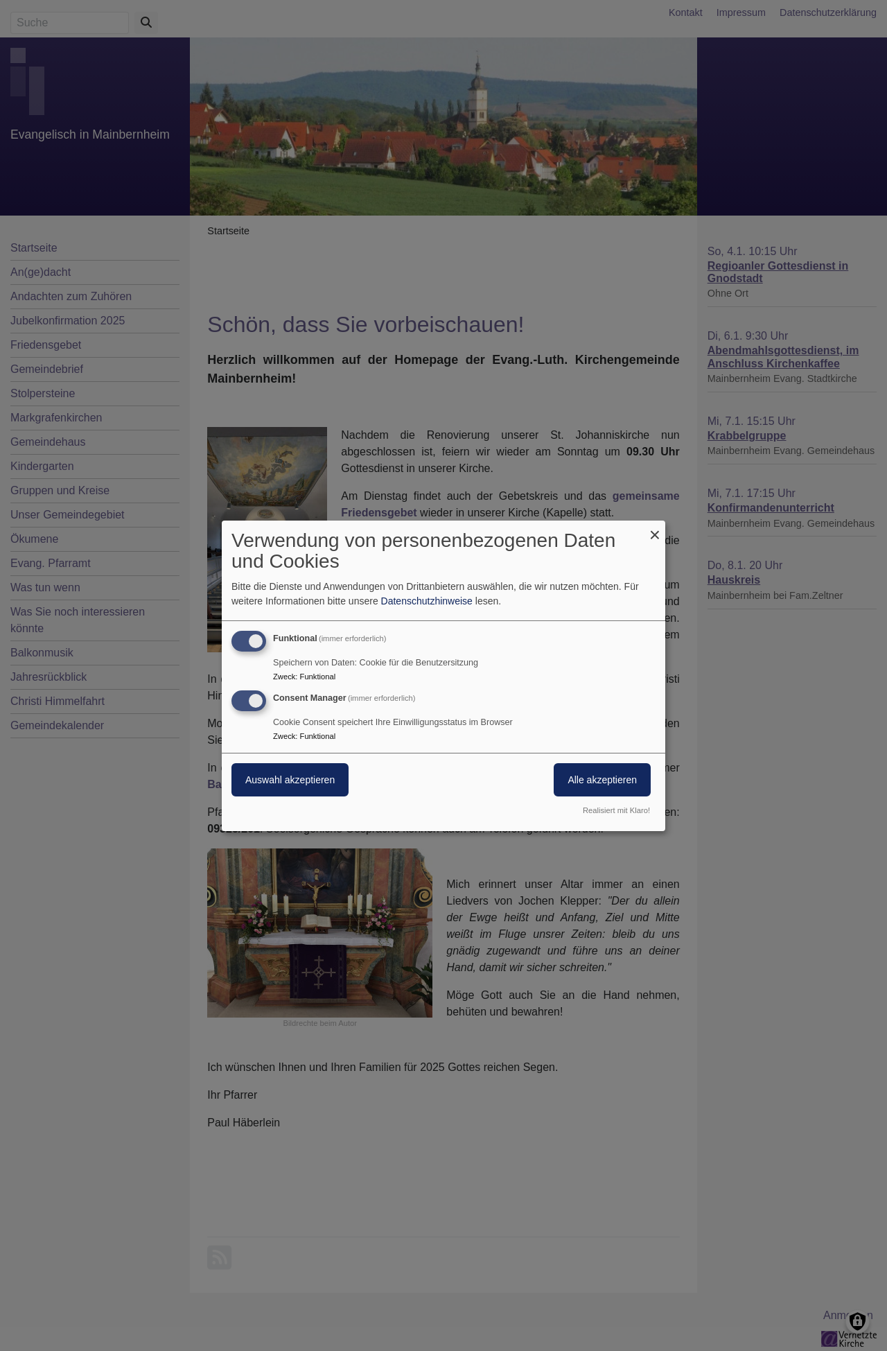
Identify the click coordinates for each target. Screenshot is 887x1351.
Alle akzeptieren (602, 779)
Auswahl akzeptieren (290, 779)
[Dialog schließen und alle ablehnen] (654, 528)
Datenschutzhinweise (427, 601)
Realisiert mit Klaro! (616, 810)
